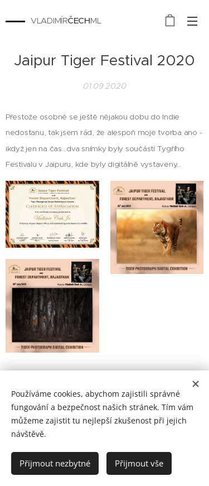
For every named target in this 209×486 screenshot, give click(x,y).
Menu (192, 21)
